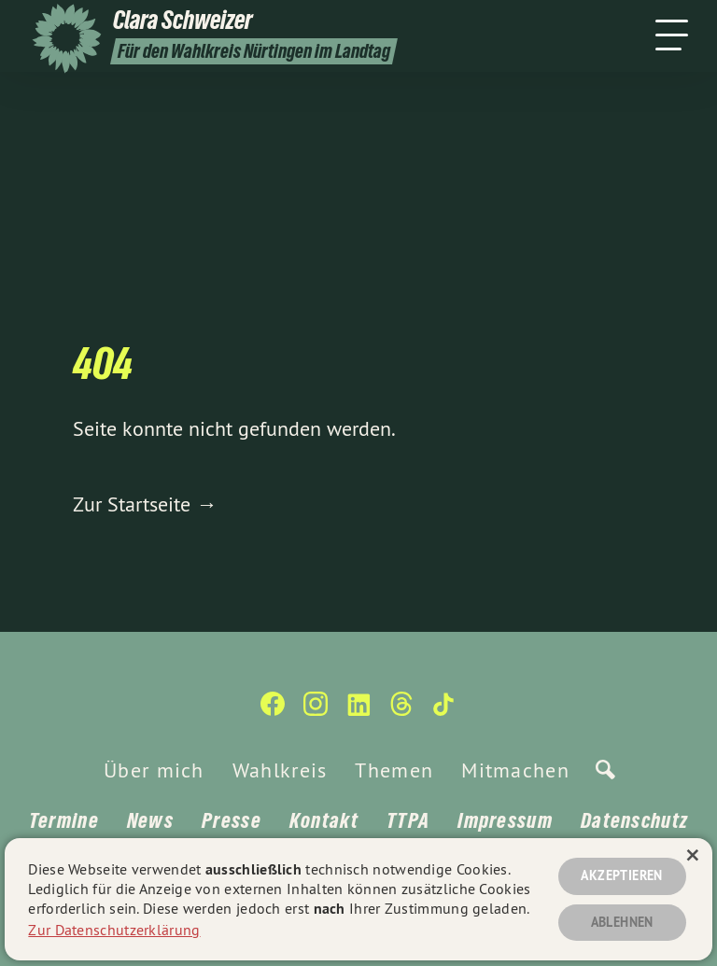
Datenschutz (634, 820)
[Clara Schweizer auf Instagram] (315, 711)
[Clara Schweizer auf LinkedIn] (358, 711)
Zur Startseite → (145, 504)
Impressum (505, 820)
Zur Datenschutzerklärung (114, 928)
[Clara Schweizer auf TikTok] (444, 711)
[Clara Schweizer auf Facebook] (272, 711)
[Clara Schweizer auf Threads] (401, 711)
